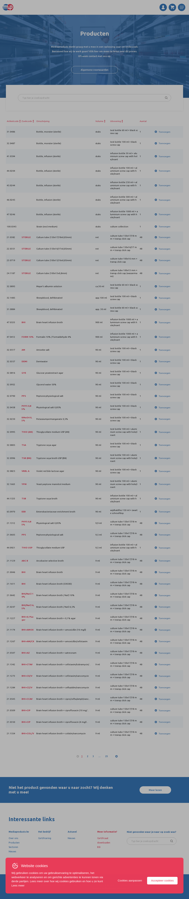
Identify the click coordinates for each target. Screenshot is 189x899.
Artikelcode (13, 121)
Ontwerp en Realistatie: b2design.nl (110, 888)
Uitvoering (115, 121)
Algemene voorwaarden (95, 69)
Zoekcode (27, 121)
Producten (14, 842)
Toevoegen (164, 132)
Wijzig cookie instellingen (133, 885)
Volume (99, 121)
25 (106, 756)
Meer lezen (155, 790)
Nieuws (12, 851)
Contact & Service (105, 885)
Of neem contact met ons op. (94, 56)
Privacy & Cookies (80, 885)
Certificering (44, 838)
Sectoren (13, 847)
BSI (98, 847)
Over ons (13, 838)
